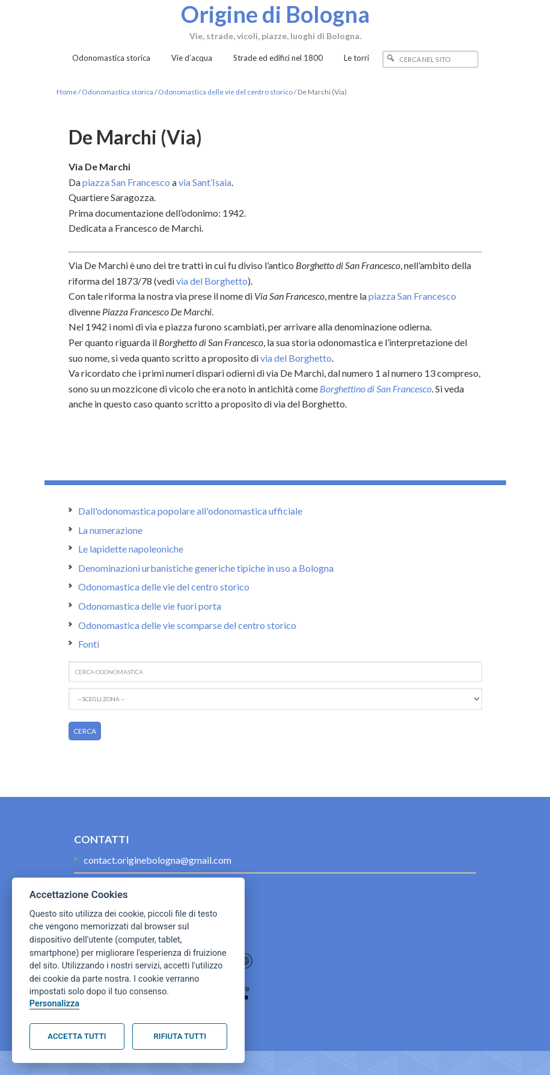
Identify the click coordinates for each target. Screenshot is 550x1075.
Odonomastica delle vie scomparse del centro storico (187, 625)
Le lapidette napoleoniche (130, 548)
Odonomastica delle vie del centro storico (225, 91)
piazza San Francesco (126, 182)
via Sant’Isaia (205, 182)
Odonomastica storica (117, 91)
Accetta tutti (76, 1036)
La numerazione (110, 530)
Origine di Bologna (275, 14)
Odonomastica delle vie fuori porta (149, 606)
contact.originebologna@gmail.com (157, 860)
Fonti (88, 643)
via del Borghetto (212, 281)
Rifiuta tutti (180, 1036)
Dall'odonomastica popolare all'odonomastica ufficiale (190, 510)
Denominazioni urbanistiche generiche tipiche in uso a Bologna (206, 568)
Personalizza (54, 1004)
